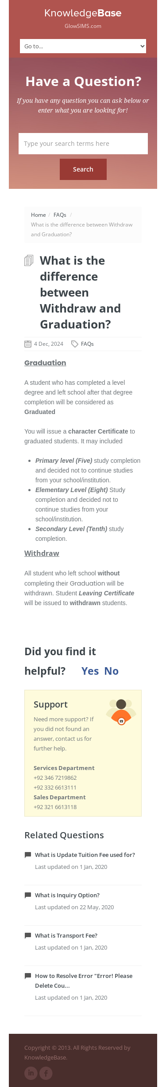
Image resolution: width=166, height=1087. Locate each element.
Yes (90, 671)
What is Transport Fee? (66, 935)
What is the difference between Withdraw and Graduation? (80, 292)
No (111, 671)
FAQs (60, 215)
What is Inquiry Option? (67, 895)
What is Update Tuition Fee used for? (85, 855)
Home (38, 215)
